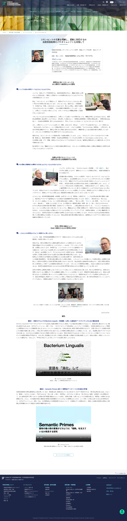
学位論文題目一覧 (70, 499)
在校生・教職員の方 (103, 5)
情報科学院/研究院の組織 (9, 491)
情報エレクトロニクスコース (31, 491)
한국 (124, 2)
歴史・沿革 (6, 493)
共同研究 (47, 495)
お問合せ (105, 477)
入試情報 (88, 11)
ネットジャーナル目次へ (63, 455)
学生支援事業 (69, 507)
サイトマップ (112, 477)
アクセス (99, 477)
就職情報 (95, 11)
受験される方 (70, 5)
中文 (120, 2)
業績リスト (79, 306)
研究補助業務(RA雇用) (71, 509)
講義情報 (68, 497)
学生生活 (68, 505)
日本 (112, 2)
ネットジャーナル (27, 32)
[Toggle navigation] (104, 2)
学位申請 (68, 501)
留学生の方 (123, 5)
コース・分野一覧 (29, 487)
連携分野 (47, 489)
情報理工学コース (29, 489)
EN (115, 2)
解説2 (87, 199)
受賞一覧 (47, 493)
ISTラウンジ (69, 496)
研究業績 (47, 487)
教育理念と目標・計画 (9, 489)
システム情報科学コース (30, 496)
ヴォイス (6, 498)
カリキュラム (69, 487)
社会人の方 (114, 5)
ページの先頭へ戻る (120, 473)
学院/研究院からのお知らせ (113, 488)
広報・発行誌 (109, 491)
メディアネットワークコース (31, 495)
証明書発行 (68, 503)
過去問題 (89, 491)
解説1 (101, 168)
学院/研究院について (36, 11)
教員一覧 (6, 500)
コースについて (49, 11)
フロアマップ (7, 496)
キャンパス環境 (7, 495)
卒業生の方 (92, 5)
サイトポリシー (121, 477)
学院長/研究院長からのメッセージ (12, 487)
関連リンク (109, 494)
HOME (4, 32)
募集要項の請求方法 (91, 489)
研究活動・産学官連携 (62, 11)
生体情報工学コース (29, 493)
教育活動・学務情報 (77, 11)
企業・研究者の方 (81, 5)
